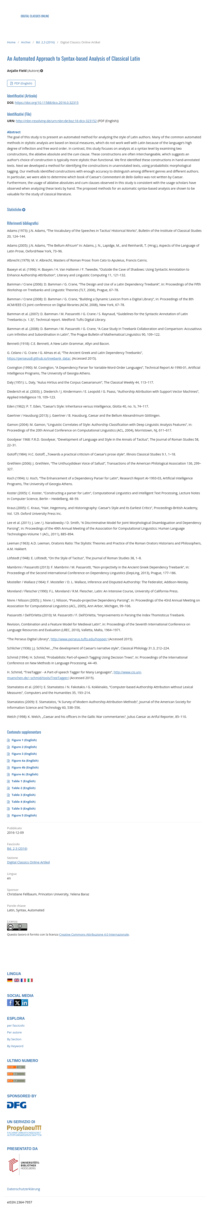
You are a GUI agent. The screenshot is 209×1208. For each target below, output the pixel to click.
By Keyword (15, 1046)
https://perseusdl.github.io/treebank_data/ (38, 358)
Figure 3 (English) (24, 754)
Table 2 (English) (23, 788)
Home (11, 42)
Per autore (14, 1032)
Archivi (25, 42)
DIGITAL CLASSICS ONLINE (35, 16)
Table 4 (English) (23, 802)
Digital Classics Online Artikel (28, 862)
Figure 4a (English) (25, 760)
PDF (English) (22, 83)
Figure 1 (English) (24, 740)
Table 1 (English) (23, 781)
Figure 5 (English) (24, 815)
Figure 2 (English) (24, 747)
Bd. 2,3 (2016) (45, 42)
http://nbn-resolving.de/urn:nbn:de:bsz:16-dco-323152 (56, 121)
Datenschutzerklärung (23, 1189)
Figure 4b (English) (25, 767)
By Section (14, 1039)
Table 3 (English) (23, 795)
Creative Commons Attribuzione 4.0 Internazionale (94, 934)
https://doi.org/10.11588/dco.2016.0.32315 (46, 102)
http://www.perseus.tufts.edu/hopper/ (79, 639)
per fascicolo (15, 1025)
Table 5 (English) (23, 808)
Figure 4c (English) (25, 774)
